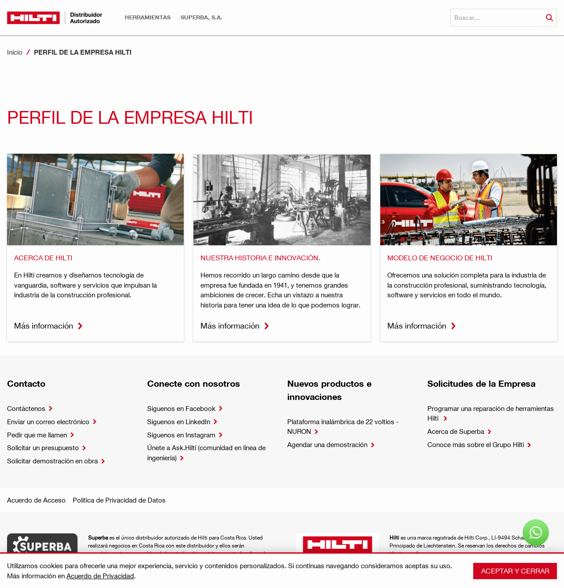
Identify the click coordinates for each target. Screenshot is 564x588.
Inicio (14, 52)
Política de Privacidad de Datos (119, 500)
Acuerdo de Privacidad (100, 576)
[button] (148, 17)
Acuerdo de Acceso (36, 500)
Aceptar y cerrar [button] (515, 570)
